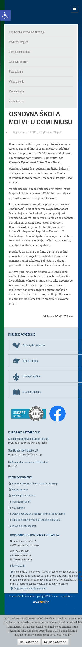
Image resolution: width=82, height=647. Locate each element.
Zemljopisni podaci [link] (19, 52)
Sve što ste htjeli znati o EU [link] (23, 450)
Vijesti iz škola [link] (30, 361)
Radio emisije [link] (16, 91)
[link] (5, 15)
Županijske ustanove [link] (34, 345)
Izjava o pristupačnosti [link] (24, 526)
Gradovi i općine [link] (18, 62)
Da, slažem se (29, 642)
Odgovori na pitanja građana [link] (30, 588)
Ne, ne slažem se (55, 642)
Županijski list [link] (16, 101)
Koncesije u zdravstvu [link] (23, 495)
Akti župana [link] (18, 508)
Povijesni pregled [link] (18, 42)
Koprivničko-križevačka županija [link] (24, 12)
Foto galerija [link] (16, 72)
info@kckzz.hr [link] (18, 565)
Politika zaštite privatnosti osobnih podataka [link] (36, 520)
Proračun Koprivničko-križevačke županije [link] (35, 483)
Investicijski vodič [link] (21, 502)
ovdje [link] (68, 635)
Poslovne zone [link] (20, 489)
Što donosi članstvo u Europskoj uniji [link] (28, 439)
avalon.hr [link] (41, 601)
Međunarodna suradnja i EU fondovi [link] (28, 462)
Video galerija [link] (16, 81)
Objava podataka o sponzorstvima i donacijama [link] (38, 514)
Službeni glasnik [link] (31, 392)
